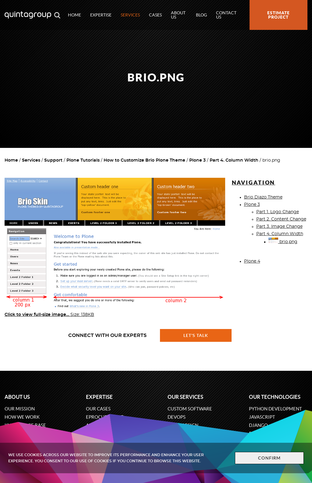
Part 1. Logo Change (277, 212)
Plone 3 (197, 160)
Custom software (190, 408)
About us (178, 15)
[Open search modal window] (57, 15)
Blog (201, 15)
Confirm (269, 458)
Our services (185, 396)
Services (130, 15)
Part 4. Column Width (234, 160)
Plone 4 (252, 261)
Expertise (101, 15)
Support (53, 160)
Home (74, 15)
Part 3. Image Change (279, 226)
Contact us (226, 15)
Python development (275, 408)
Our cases (98, 408)
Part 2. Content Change (281, 219)
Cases (155, 15)
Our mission (20, 408)
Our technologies (274, 396)
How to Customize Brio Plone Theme (144, 160)
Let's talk (195, 335)
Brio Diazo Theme (263, 197)
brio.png (282, 242)
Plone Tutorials (83, 160)
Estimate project (278, 15)
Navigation (253, 182)
